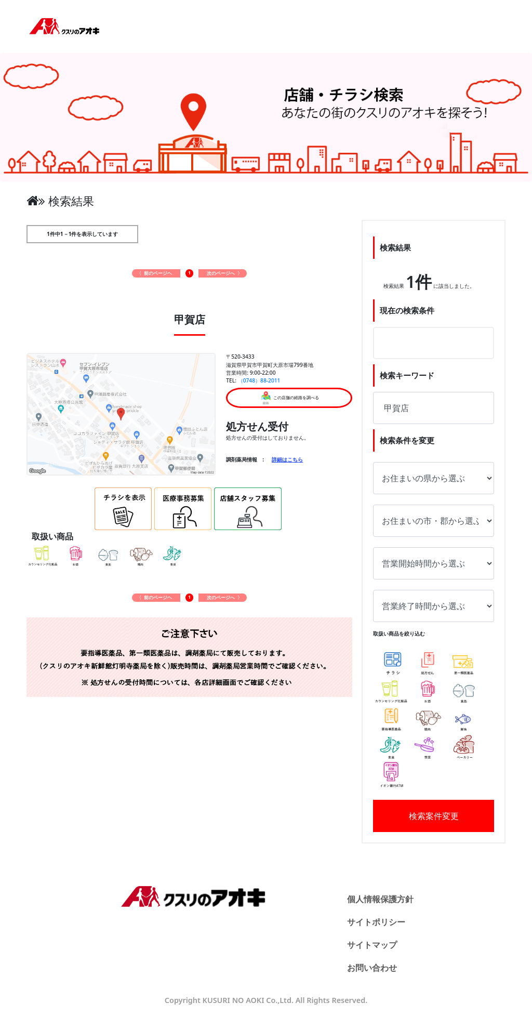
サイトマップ (372, 945)
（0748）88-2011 (259, 380)
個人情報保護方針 (380, 899)
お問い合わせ (372, 967)
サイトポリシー (376, 922)
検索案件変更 (434, 816)
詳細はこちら (287, 459)
